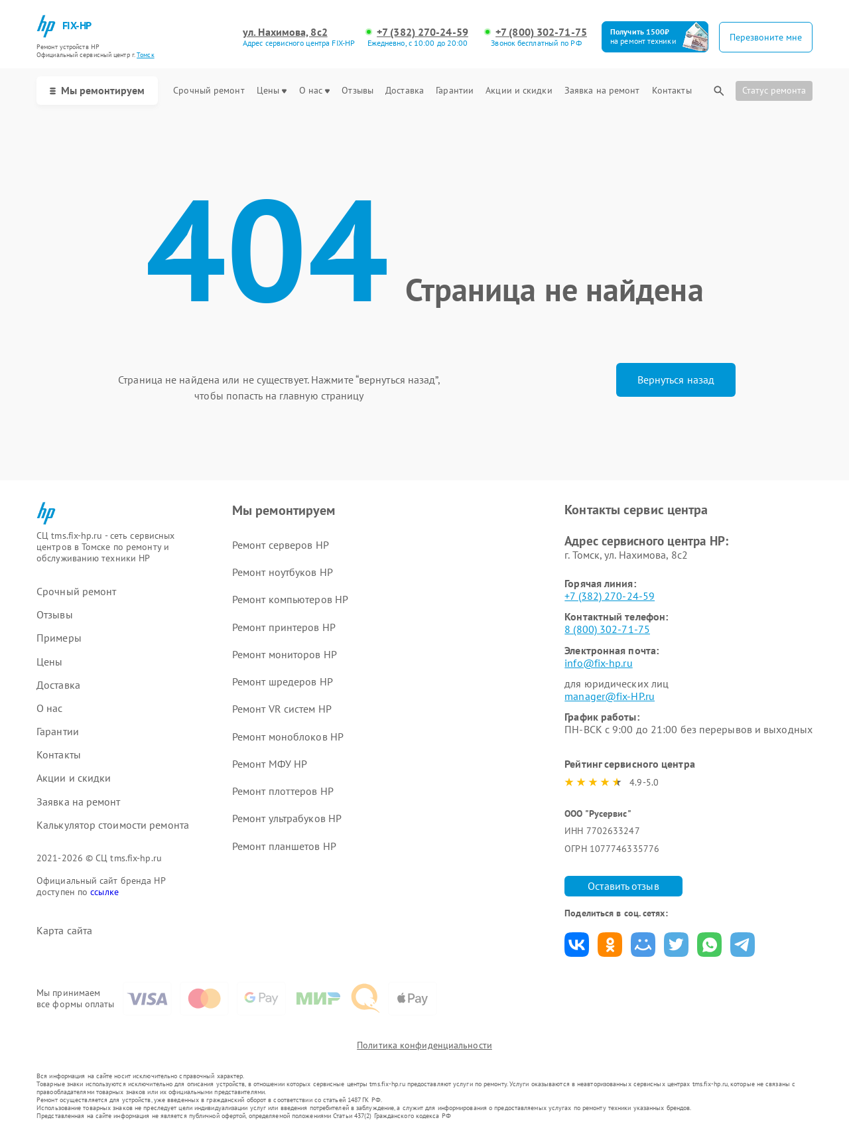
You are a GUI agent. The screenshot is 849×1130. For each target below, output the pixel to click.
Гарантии (455, 90)
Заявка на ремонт (602, 90)
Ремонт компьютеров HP (290, 599)
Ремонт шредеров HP (282, 681)
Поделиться (576, 944)
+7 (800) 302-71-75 (541, 32)
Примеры (59, 638)
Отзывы (357, 90)
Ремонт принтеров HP (284, 627)
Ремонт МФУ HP (269, 763)
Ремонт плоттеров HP (283, 791)
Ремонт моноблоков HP (288, 736)
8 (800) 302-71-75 (607, 629)
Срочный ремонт (208, 90)
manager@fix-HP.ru (609, 696)
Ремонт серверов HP (280, 544)
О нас (314, 90)
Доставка (404, 90)
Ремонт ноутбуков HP (282, 572)
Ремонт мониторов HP (284, 654)
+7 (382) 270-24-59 (422, 32)
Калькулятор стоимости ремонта (112, 825)
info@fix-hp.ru (598, 663)
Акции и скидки (519, 90)
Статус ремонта (774, 90)
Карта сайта (64, 930)
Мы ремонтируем (97, 90)
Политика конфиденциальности (424, 1045)
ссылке (104, 892)
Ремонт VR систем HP (282, 708)
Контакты (672, 90)
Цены (272, 90)
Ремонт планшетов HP (284, 846)
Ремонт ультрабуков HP (287, 818)
